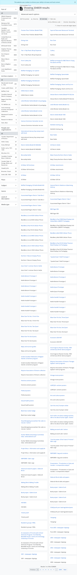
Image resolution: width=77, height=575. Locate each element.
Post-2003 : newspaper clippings (59, 529)
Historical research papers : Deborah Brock (32, 470)
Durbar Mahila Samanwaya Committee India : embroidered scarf (32, 436)
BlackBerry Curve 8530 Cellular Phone (47, 215)
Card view (43, 19)
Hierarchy (34, 19)
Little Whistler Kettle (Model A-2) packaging (33, 101)
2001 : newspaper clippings (29, 555)
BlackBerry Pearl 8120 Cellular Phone (46, 225)
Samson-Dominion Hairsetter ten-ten (32, 123)
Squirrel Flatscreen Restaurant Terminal (62, 30)
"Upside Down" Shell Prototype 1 (60, 258)
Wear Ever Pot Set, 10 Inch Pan (30, 317)
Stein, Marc (9, 123)
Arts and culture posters (57, 397)
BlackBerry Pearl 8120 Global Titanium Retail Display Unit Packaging (61, 245)
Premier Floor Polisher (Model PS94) (31, 30)
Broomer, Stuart (9, 171)
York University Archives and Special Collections (9, 109)
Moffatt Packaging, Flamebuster (30, 81)
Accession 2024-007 (56, 339)
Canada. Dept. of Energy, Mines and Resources (9, 163)
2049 (60, 570)
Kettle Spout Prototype (57, 288)
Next (65, 570)
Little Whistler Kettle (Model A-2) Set (31, 113)
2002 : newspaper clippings (58, 549)
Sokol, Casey (9, 142)
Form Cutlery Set (26, 60)
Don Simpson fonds (9, 55)
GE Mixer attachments (42, 167)
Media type (5, 204)
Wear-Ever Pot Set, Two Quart (29, 327)
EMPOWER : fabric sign (27, 459)
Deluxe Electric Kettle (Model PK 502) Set (62, 94)
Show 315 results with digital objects (65, 25)
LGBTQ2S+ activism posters (58, 387)
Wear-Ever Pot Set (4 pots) (28, 337)
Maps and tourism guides (28, 347)
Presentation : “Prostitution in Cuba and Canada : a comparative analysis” (62, 465)
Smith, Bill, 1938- (9, 175)
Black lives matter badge (28, 411)
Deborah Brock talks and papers (59, 478)
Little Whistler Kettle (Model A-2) (59, 104)
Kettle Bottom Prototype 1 (29, 287)
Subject (4, 185)
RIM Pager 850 (40, 211)
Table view (52, 19)
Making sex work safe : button (59, 431)
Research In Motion (9, 120)
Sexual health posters (27, 401)
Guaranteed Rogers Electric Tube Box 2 (47, 195)
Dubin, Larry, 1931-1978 (9, 149)
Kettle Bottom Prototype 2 (58, 278)
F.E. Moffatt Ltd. (9, 105)
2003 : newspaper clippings (58, 539)
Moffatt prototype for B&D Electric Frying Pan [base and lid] (62, 61)
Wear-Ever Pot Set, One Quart (59, 329)
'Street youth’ (25, 513)
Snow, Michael (9, 145)
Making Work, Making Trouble (29, 483)
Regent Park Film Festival (9, 100)
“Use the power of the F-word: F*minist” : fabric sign (62, 442)
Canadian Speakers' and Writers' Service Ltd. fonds (9, 31)
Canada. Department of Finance (9, 137)
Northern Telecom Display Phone (31, 256)
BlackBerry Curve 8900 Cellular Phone (32, 236)
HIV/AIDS (23, 503)
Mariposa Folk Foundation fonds (9, 24)
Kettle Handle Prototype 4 (28, 297)
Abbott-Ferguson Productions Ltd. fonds (9, 18)
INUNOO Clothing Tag (56, 125)
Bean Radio (53, 135)
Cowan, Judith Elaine (9, 88)
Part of (3, 9)
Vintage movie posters (56, 376)
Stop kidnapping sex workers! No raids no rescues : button (33, 422)
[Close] (75, 2)
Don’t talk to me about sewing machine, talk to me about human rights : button (62, 418)
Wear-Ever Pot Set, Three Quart (59, 319)
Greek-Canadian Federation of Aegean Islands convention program (32, 358)
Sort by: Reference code (54, 22)
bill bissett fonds (9, 46)
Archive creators (7, 76)
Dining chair (24, 40)
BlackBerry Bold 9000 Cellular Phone (61, 234)
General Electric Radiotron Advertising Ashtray (47, 188)
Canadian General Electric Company (9, 95)
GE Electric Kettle (41, 147)
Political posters (26, 391)
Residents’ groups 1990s (28, 523)
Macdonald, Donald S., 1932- (9, 84)
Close (29, 5)
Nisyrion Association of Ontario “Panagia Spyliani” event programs (62, 364)
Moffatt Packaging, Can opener (30, 71)
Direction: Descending (69, 22)
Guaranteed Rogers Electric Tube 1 (46, 201)
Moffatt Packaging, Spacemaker (59, 74)
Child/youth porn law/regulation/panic (61, 509)
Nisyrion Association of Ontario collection (33, 371)
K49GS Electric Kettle (27, 91)
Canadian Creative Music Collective (9, 157)
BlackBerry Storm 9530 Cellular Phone (32, 246)
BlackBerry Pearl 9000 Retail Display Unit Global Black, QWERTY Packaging (47, 222)
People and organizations (6, 129)
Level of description (5, 198)
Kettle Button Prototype (57, 268)
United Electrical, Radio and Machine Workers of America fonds (9, 39)
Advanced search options (30, 14)
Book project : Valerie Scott (58, 488)
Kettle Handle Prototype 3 (58, 298)
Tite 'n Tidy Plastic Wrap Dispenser (31, 50)
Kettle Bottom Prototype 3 (29, 276)
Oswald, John (9, 168)
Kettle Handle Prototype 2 (28, 307)
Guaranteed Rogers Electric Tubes (46, 205)
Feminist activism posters (28, 381)
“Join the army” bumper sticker (59, 407)
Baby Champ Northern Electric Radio (46, 157)
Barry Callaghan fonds (9, 65)
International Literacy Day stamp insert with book (32, 134)
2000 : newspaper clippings (58, 559)
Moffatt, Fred (9, 91)
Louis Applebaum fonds (9, 70)
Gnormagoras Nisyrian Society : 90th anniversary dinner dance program (61, 350)
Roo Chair (53, 40)
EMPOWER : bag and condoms (59, 454)
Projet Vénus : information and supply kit (33, 449)
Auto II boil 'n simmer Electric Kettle (31, 266)
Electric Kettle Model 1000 (57, 115)
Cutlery (52, 50)
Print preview (24, 19)
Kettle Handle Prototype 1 (58, 309)
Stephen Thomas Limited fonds (9, 50)
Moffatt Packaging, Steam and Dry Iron (61, 84)
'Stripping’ (53, 519)
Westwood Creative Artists (9, 115)
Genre (3, 191)
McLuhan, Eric (9, 153)
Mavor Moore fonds (9, 60)
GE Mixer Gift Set (40, 177)
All (2, 13)
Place (3, 180)
